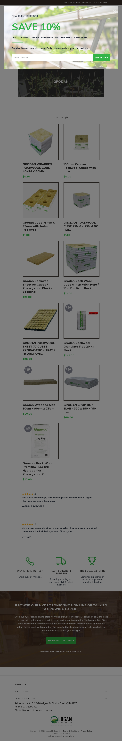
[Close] (115, 11)
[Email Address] (52, 57)
